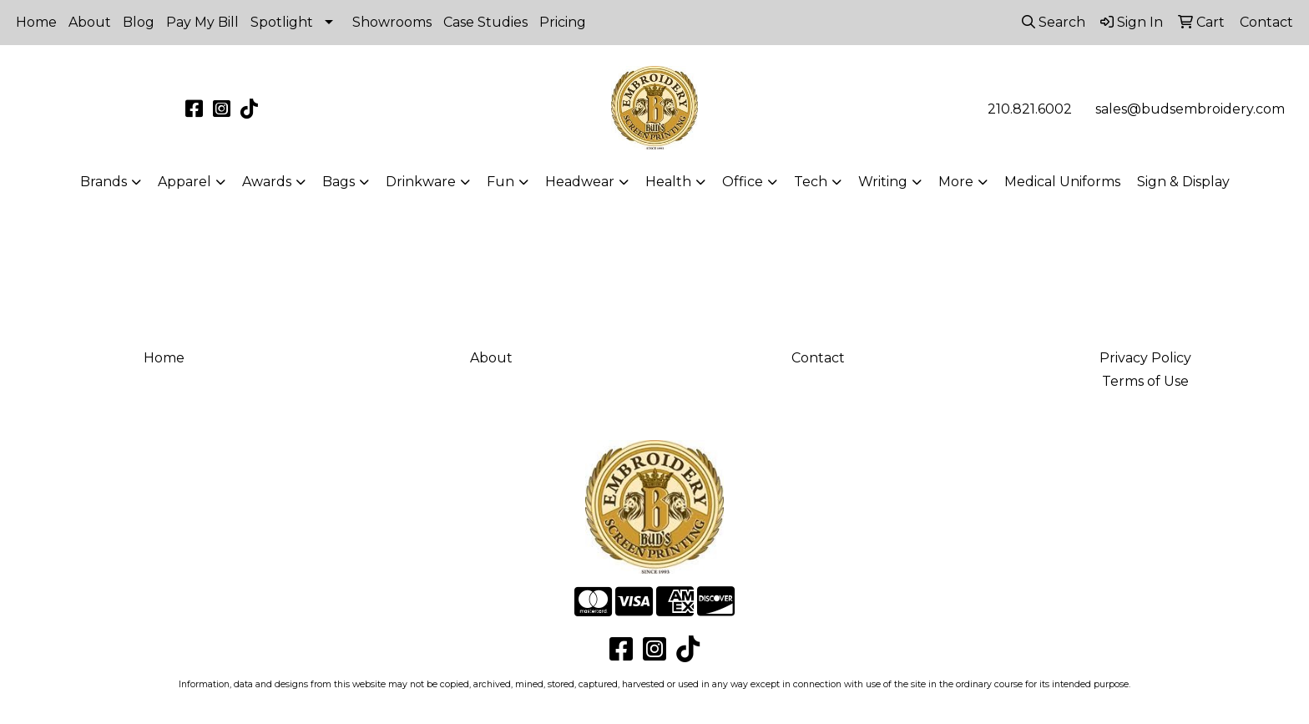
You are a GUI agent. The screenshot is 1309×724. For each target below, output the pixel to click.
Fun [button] (500, 182)
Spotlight (281, 22)
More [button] (955, 182)
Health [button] (668, 182)
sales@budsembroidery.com (1190, 109)
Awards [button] (266, 182)
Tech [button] (810, 182)
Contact (818, 358)
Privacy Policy (1145, 358)
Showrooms (392, 22)
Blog (138, 22)
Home (36, 22)
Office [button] (742, 182)
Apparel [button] (184, 182)
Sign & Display (1183, 182)
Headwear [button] (579, 182)
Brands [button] (103, 182)
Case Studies (485, 22)
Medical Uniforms (1062, 182)
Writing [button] (882, 182)
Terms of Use (1145, 381)
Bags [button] (338, 182)
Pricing (562, 22)
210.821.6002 (1030, 109)
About (89, 22)
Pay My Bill (202, 22)
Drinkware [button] (421, 182)
